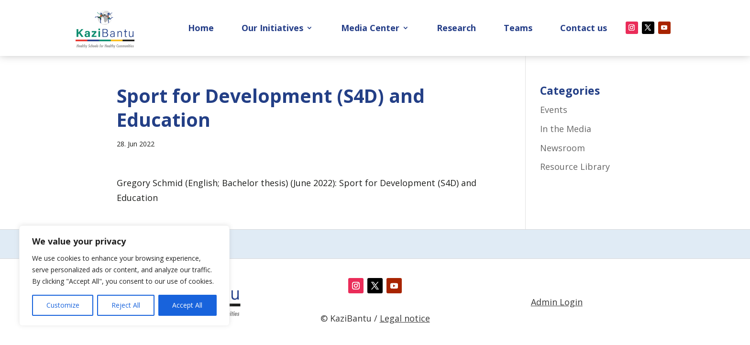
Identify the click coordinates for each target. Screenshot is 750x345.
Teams (518, 28)
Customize (62, 305)
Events (553, 109)
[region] (124, 275)
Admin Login (557, 302)
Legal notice (405, 318)
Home (201, 28)
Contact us (583, 28)
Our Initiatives (272, 28)
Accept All (187, 305)
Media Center (370, 28)
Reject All (125, 305)
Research (456, 28)
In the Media (565, 128)
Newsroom (562, 148)
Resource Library (575, 166)
